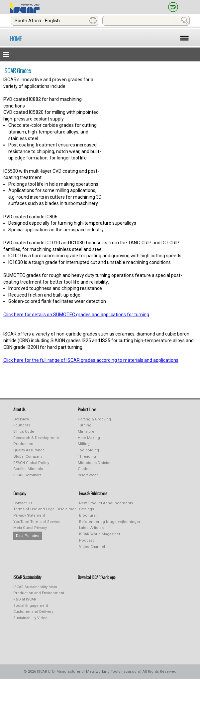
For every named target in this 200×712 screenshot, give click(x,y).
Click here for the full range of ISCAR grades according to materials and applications (90, 360)
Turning (84, 425)
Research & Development (36, 438)
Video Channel (92, 547)
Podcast (86, 540)
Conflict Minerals (28, 469)
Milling (84, 444)
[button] (100, 54)
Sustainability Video (30, 618)
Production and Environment (38, 593)
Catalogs (86, 509)
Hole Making (89, 438)
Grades (84, 469)
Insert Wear (88, 475)
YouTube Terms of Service (36, 522)
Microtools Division (95, 463)
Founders (21, 425)
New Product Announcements (106, 503)
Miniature (86, 431)
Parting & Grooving (94, 419)
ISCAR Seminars (27, 475)
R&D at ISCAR (24, 599)
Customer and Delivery (33, 611)
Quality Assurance (29, 450)
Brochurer (88, 515)
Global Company (27, 456)
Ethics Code (23, 431)
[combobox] (54, 20)
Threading (87, 456)
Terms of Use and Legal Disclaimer (44, 509)
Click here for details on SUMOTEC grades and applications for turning (76, 314)
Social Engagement (30, 605)
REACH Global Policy (31, 463)
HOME (16, 38)
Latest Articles (91, 528)
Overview (21, 419)
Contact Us (22, 503)
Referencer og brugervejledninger (109, 522)
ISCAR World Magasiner (99, 534)
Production (23, 444)
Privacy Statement (29, 515)
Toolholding (88, 450)
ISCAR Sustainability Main (35, 587)
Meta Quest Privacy (30, 528)
